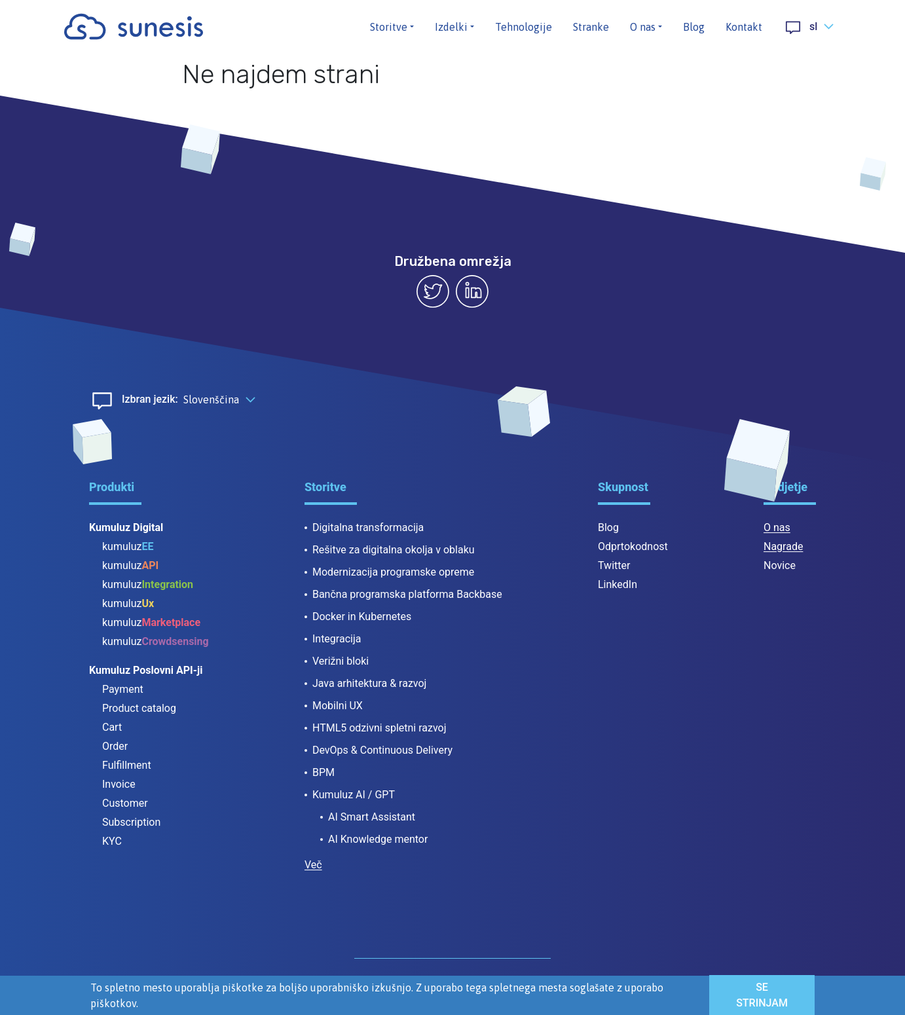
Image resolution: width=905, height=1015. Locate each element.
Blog (694, 27)
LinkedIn (617, 584)
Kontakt (744, 27)
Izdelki (451, 27)
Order (115, 746)
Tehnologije (523, 27)
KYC (112, 841)
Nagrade (783, 546)
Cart (112, 727)
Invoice (119, 784)
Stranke (591, 27)
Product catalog (139, 708)
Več (313, 864)
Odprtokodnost (633, 546)
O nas (643, 27)
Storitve (388, 27)
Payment (122, 689)
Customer (125, 803)
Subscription (131, 822)
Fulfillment (126, 765)
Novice (780, 565)
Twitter (614, 565)
